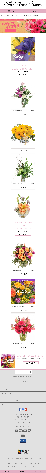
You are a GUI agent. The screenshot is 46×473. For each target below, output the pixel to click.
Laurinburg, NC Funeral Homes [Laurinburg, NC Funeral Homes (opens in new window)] (13, 458)
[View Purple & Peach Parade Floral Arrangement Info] (23, 254)
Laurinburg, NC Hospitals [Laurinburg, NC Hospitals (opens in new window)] (33, 458)
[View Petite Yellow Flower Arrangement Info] (23, 131)
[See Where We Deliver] (23, 381)
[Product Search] (23, 372)
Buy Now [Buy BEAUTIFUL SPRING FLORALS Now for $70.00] (23, 311)
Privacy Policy (11, 466)
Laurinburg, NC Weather (14, 463)
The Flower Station (23, 4)
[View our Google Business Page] (23, 410)
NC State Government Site (31, 463)
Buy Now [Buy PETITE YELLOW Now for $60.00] (23, 151)
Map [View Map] (23, 471)
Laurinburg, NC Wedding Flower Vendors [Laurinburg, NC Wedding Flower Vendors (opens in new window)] (23, 461)
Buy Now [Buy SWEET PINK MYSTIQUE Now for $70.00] (23, 347)
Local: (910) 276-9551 (23, 423)
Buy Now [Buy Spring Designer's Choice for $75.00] (23, 74)
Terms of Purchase (23, 466)
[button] (23, 441)
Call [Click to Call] (7, 471)
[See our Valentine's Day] (23, 26)
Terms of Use (35, 466)
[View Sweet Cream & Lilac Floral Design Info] (23, 95)
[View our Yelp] (26, 410)
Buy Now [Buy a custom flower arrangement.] (31, 363)
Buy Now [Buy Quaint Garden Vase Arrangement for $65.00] (23, 234)
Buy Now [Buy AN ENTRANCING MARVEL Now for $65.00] (23, 187)
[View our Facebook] (20, 410)
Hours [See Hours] (38, 471)
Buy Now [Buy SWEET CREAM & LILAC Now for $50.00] (23, 114)
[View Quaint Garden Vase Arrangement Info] (23, 206)
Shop (11, 11)
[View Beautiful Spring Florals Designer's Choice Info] (23, 291)
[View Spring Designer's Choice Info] (23, 49)
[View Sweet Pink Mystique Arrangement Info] (23, 328)
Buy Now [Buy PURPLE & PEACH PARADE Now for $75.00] (23, 274)
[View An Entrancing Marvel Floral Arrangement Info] (23, 168)
